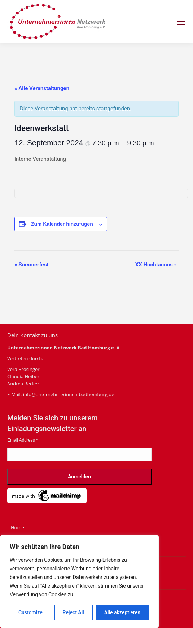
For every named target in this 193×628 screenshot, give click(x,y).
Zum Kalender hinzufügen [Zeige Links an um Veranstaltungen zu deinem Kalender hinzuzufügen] (62, 224)
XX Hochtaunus (156, 264)
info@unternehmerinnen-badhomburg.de (68, 394)
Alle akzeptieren (122, 612)
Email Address (22, 440)
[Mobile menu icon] (181, 22)
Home (17, 527)
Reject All (73, 612)
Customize (30, 612)
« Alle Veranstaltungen (41, 88)
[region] (79, 581)
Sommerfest (31, 264)
